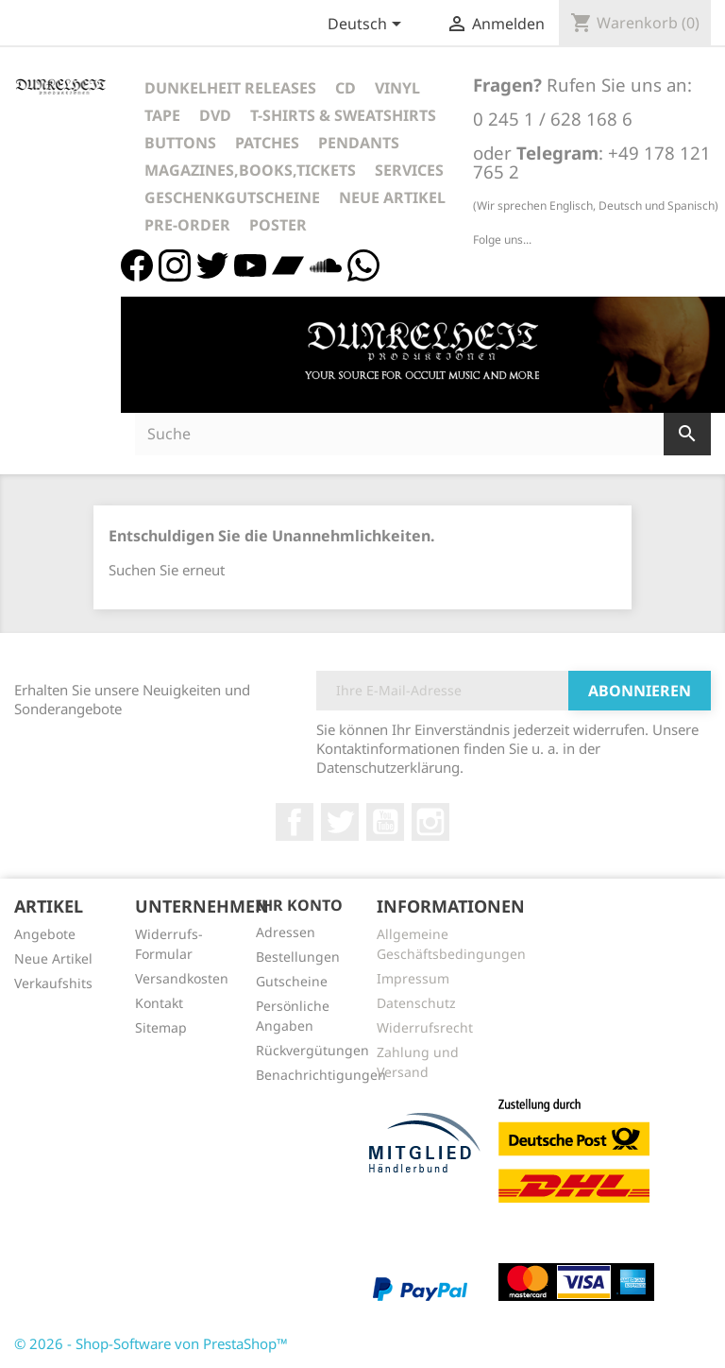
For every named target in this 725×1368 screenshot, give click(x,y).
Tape (162, 115)
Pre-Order (187, 224)
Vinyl (397, 87)
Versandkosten (181, 978)
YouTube (385, 822)
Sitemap (161, 1027)
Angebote (45, 934)
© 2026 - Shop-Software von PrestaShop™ (151, 1343)
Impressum (413, 978)
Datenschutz (416, 1003)
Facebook (294, 822)
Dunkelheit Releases (230, 87)
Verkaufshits (53, 983)
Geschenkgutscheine (232, 197)
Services (409, 170)
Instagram (430, 822)
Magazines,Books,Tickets (250, 170)
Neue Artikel (392, 197)
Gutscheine (292, 981)
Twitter (340, 822)
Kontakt (159, 1003)
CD (345, 87)
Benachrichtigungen (321, 1075)
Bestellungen (298, 957)
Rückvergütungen (312, 1050)
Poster (278, 224)
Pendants (358, 142)
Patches (267, 142)
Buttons (180, 142)
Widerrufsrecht (425, 1027)
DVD (215, 115)
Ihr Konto (299, 905)
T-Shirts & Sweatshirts (343, 115)
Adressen (285, 932)
